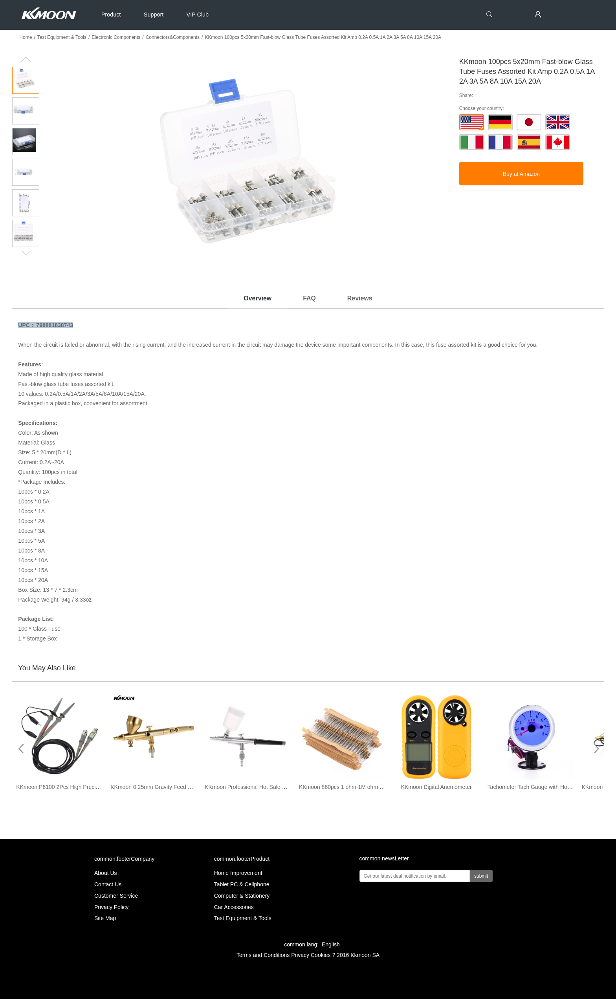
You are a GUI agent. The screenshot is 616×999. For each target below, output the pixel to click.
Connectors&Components (173, 37)
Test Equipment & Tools (61, 37)
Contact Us (107, 884)
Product (111, 14)
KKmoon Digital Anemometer (436, 787)
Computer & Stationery (242, 896)
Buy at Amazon (521, 174)
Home (25, 37)
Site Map (105, 918)
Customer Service (116, 896)
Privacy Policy (111, 907)
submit (481, 876)
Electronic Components (116, 37)
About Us (105, 873)
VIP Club (198, 14)
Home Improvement (238, 873)
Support (153, 14)
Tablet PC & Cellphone (242, 884)
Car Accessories (234, 907)
